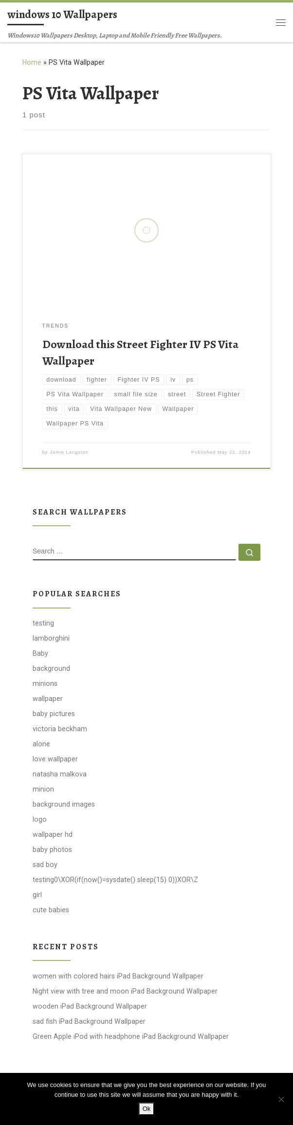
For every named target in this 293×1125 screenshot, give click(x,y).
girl (37, 895)
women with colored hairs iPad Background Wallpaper (118, 976)
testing (43, 623)
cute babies (51, 910)
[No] (281, 1099)
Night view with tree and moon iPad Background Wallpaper (125, 991)
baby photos (52, 849)
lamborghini (51, 638)
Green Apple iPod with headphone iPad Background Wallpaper (131, 1036)
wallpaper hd (53, 834)
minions (45, 683)
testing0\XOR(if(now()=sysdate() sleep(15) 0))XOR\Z (115, 880)
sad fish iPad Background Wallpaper (89, 1021)
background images (64, 804)
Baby (40, 653)
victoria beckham (60, 729)
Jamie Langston (69, 452)
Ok (147, 1108)
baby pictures (54, 714)
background (51, 668)
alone (41, 744)
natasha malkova (60, 774)
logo (40, 819)
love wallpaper (55, 759)
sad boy (45, 864)
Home (31, 62)
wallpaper (48, 698)
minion (43, 789)
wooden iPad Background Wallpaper (90, 1006)
